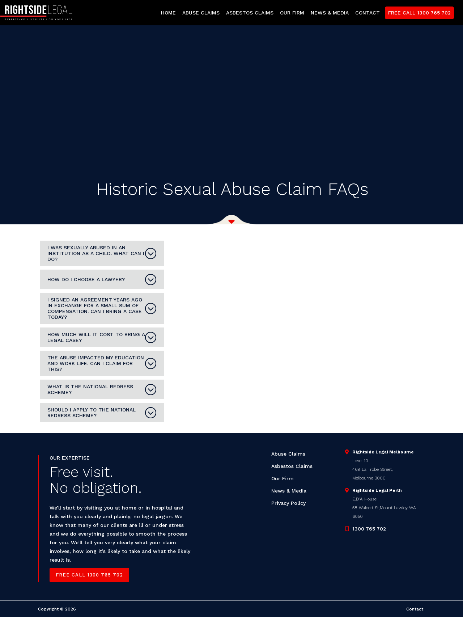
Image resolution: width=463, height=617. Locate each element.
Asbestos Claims (292, 466)
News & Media (288, 491)
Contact (414, 609)
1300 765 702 (369, 529)
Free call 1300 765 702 (89, 575)
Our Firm (282, 478)
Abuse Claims (288, 454)
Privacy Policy (288, 503)
